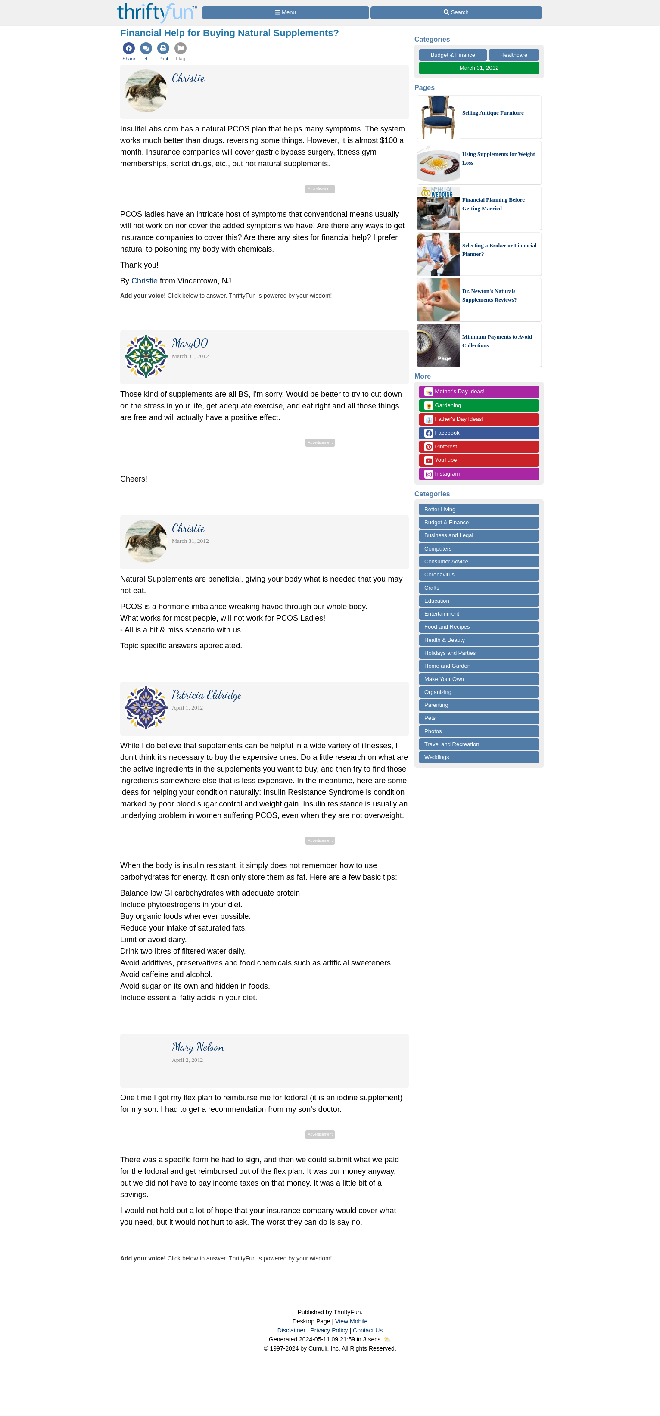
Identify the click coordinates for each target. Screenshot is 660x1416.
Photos (433, 731)
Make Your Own (444, 679)
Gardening (442, 405)
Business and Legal (448, 535)
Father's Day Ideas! (453, 419)
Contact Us (368, 1330)
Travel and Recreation (451, 744)
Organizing (437, 692)
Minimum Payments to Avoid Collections (497, 341)
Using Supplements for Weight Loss (498, 158)
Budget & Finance (453, 55)
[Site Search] (456, 12)
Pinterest (440, 446)
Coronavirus (439, 574)
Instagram (442, 474)
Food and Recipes (447, 626)
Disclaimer (291, 1330)
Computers (438, 548)
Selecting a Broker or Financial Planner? (499, 249)
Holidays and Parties (450, 653)
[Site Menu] (285, 12)
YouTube (440, 460)
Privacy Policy (329, 1330)
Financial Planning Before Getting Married (493, 204)
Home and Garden (447, 666)
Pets (430, 718)
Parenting (436, 705)
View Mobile (351, 1321)
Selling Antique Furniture (493, 112)
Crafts (431, 588)
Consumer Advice (446, 561)
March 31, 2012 (479, 68)
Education (436, 601)
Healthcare (513, 55)
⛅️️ (387, 1339)
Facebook (442, 433)
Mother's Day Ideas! (454, 391)
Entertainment (441, 613)
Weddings (436, 757)
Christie (144, 281)
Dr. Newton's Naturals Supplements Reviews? (489, 295)
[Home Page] (157, 5)
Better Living (439, 509)
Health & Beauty (444, 640)
